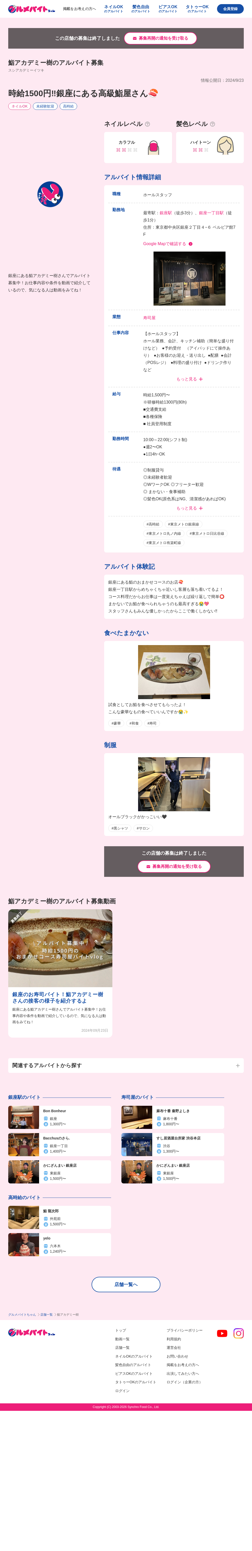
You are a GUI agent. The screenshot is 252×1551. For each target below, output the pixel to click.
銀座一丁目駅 (211, 213)
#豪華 (116, 723)
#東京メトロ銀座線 (183, 524)
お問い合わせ (177, 1356)
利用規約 (174, 1339)
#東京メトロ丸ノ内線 (164, 533)
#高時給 (153, 524)
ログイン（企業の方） (185, 1382)
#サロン (143, 828)
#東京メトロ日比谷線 (207, 533)
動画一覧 (122, 1339)
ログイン (122, 1391)
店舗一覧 (46, 1314)
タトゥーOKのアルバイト (135, 1382)
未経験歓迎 (45, 106)
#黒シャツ (120, 828)
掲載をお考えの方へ (79, 9)
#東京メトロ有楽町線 (164, 543)
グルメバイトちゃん (22, 1314)
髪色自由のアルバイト (133, 1365)
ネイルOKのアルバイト (134, 1356)
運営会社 (174, 1347)
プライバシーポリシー (185, 1330)
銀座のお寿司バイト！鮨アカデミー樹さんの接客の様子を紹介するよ (57, 998)
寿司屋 (149, 318)
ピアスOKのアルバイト (134, 1373)
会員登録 (230, 9)
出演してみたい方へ (183, 1373)
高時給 (68, 106)
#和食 (134, 723)
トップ (120, 1330)
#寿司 (152, 723)
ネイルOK (20, 106)
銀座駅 (166, 213)
